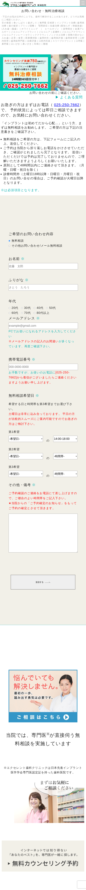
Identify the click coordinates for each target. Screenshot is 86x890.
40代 (40, 316)
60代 (15, 321)
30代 (27, 316)
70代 (27, 321)
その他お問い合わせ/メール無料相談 (37, 254)
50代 (52, 316)
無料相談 (18, 249)
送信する (43, 590)
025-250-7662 (66, 105)
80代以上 (43, 321)
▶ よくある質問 (69, 97)
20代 (15, 316)
